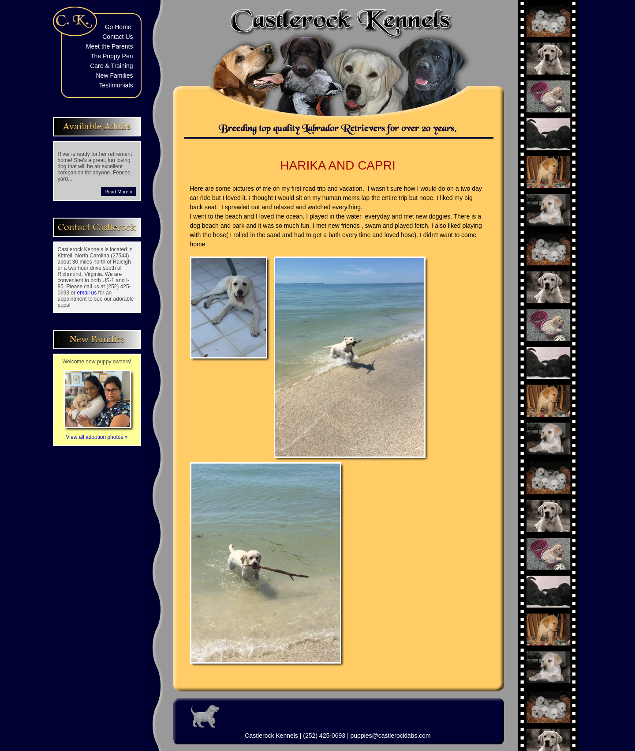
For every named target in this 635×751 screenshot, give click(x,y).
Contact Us (117, 36)
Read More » (119, 191)
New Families (114, 75)
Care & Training (111, 65)
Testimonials (116, 85)
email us (87, 293)
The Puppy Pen (111, 56)
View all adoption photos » (97, 434)
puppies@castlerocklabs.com (390, 735)
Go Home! (119, 26)
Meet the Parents (109, 46)
